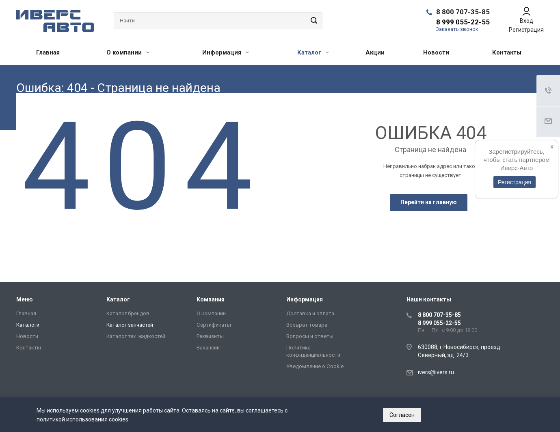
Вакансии (208, 348)
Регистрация (526, 29)
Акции (375, 52)
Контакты (506, 52)
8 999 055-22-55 (463, 22)
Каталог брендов (127, 313)
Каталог (313, 52)
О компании (127, 52)
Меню (24, 299)
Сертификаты (214, 325)
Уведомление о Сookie (315, 366)
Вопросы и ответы (309, 336)
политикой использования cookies (82, 419)
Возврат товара (306, 325)
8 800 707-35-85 (463, 12)
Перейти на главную (428, 202)
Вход (526, 20)
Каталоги (27, 325)
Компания (211, 299)
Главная (48, 52)
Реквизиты (210, 336)
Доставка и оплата (310, 313)
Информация (225, 52)
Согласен (402, 415)
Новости (436, 52)
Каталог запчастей (129, 325)
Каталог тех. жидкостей (135, 336)
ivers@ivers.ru (436, 372)
